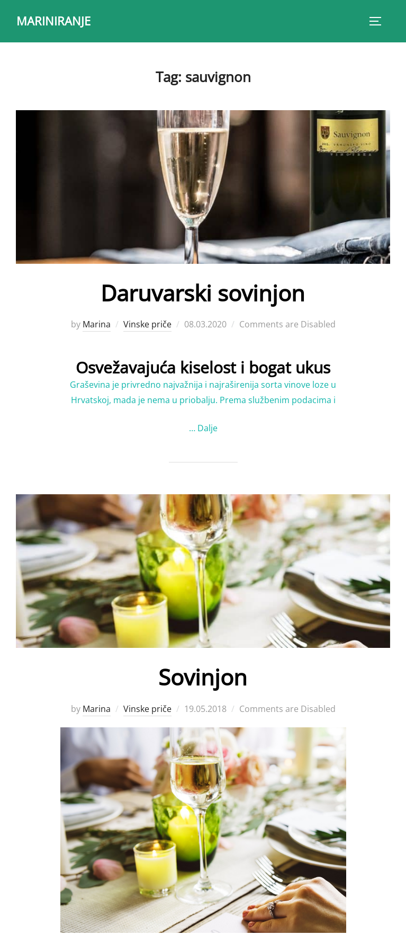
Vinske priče (147, 324)
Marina (97, 324)
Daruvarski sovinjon (203, 293)
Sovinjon (202, 677)
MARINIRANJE (53, 21)
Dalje (207, 428)
